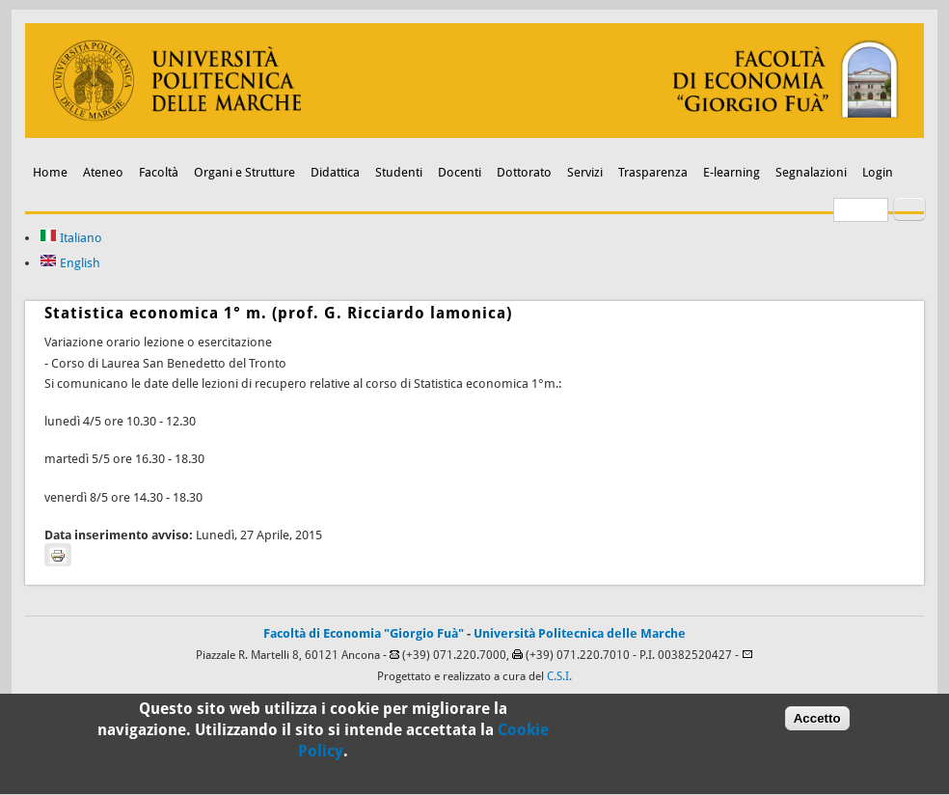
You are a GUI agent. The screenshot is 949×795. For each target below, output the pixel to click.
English (70, 263)
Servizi (585, 172)
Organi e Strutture (244, 172)
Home (50, 172)
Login (877, 172)
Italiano (71, 238)
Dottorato (524, 172)
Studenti (398, 172)
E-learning (731, 172)
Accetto (817, 724)
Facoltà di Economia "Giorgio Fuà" (363, 633)
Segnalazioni (811, 172)
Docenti (459, 172)
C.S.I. (559, 676)
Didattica (335, 172)
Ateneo (103, 172)
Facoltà (158, 172)
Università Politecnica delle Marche (580, 633)
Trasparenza (653, 172)
